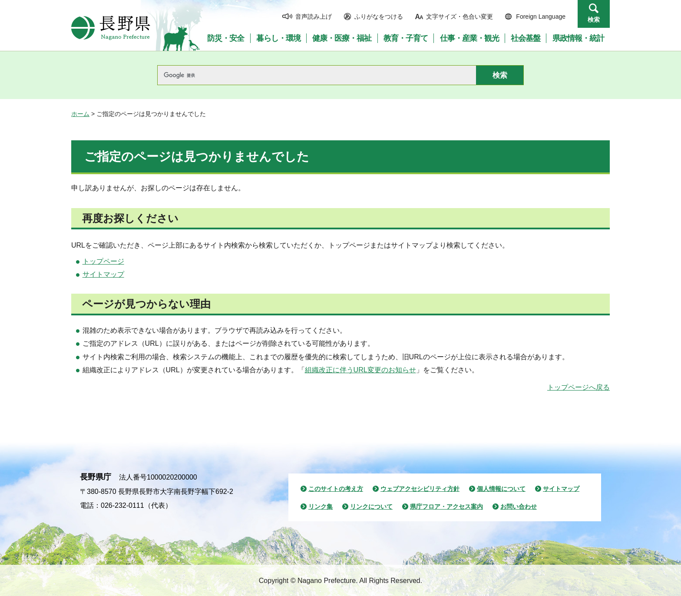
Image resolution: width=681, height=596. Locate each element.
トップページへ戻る (578, 387)
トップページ (103, 261)
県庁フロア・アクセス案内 (446, 506)
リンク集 (320, 506)
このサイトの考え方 (335, 488)
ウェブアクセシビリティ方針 (420, 488)
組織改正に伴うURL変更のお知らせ (360, 370)
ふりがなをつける (378, 16)
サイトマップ (103, 274)
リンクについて (371, 506)
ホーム (80, 113)
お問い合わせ (518, 506)
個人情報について (501, 488)
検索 (594, 19)
